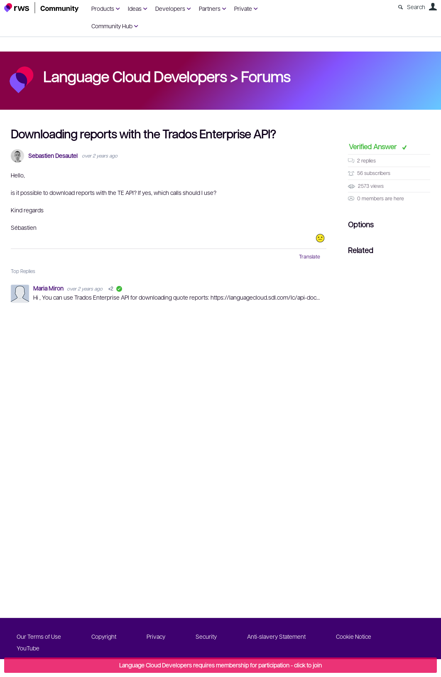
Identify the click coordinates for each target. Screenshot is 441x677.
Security (206, 636)
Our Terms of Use (39, 636)
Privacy (156, 636)
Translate (309, 256)
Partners (209, 8)
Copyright (103, 636)
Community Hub (111, 26)
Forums (265, 76)
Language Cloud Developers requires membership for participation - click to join (220, 665)
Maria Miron (49, 288)
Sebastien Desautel (53, 155)
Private (243, 8)
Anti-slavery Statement (276, 636)
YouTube (28, 648)
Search (416, 6)
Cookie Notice (353, 636)
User (433, 6)
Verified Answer (373, 146)
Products (102, 8)
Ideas (135, 8)
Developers (170, 8)
